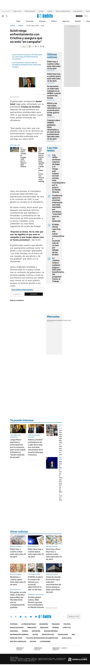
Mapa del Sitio (16, 638)
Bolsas (55, 320)
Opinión (78, 21)
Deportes (36, 631)
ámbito (12, 25)
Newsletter (85, 21)
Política (54, 21)
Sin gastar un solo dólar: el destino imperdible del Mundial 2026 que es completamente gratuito (18, 600)
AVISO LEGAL (67, 638)
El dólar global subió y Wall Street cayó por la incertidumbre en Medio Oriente (36, 602)
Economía (29, 21)
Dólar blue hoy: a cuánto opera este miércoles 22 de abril (54, 77)
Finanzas (42, 21)
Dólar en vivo (17, 11)
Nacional (14, 631)
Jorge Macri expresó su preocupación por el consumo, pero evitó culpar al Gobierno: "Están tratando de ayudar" (18, 448)
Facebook (15, 617)
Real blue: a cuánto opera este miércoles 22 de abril (18, 581)
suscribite (79, 16)
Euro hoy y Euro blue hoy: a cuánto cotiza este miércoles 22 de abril (54, 554)
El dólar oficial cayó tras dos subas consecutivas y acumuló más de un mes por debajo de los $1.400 (58, 239)
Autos (35, 634)
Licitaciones (45, 641)
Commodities (61, 320)
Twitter (11, 616)
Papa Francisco (78, 11)
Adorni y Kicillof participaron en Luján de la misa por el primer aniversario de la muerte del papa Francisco (35, 447)
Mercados (31, 628)
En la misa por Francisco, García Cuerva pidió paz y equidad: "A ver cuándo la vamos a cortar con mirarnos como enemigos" (42, 164)
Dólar (18, 21)
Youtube (31, 616)
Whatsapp (36, 617)
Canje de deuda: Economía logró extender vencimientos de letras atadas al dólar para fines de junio (53, 584)
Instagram (20, 617)
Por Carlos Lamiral (51, 608)
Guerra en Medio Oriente (63, 11)
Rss (73, 634)
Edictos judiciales (18, 641)
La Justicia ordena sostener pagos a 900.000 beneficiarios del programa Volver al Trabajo (58, 270)
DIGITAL (20, 649)
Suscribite (33, 294)
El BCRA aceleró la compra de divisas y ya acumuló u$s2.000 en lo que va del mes (35, 583)
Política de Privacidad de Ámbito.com (42, 638)
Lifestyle (67, 628)
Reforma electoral (30, 11)
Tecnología (63, 634)
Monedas (50, 320)
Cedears (68, 320)
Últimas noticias (28, 624)
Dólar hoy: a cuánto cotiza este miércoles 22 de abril (54, 65)
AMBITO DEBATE (60, 649)
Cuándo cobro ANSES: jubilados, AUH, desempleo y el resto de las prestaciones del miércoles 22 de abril (53, 129)
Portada (14, 624)
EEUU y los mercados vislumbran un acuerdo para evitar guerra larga (53, 109)
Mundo (25, 631)
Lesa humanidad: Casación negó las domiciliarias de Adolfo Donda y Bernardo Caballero (26, 65)
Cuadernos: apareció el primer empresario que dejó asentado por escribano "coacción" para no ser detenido (57, 208)
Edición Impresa (51, 631)
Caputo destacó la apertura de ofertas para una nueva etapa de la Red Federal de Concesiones (27, 57)
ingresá (85, 16)
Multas (33, 641)
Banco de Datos (17, 628)
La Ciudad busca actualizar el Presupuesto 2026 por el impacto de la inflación (25, 157)
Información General (19, 634)
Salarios (50, 11)
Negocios (65, 21)
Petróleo (41, 11)
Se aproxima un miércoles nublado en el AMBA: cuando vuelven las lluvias (54, 92)
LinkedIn (26, 617)
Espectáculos (48, 634)
